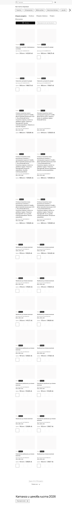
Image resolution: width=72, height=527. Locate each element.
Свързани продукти (21, 16)
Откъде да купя (28, 10)
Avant (17, 110)
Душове (64, 10)
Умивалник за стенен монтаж (24, 247)
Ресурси (52, 16)
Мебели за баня (40, 10)
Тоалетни (18, 10)
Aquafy (17, 44)
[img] (39, 57)
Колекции (31, 16)
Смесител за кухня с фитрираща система (25, 47)
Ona (17, 244)
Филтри (25, 23)
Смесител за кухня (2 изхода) (45, 47)
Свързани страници (42, 16)
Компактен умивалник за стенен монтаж (25, 348)
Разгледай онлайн (22, 501)
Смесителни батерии (52, 10)
